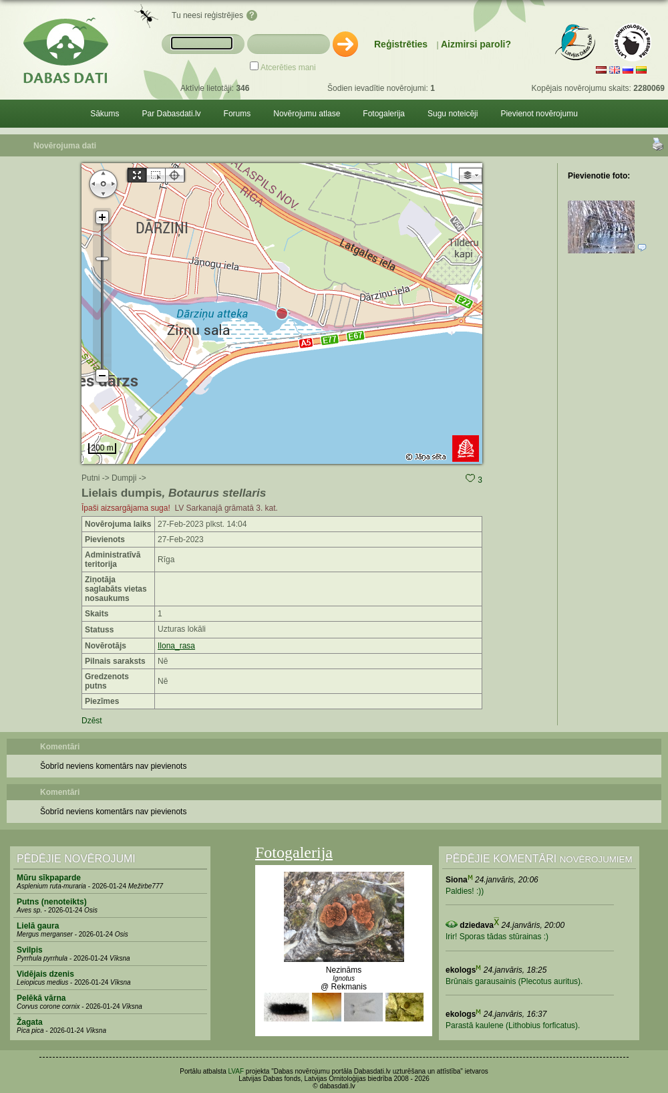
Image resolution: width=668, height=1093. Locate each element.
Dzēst (91, 720)
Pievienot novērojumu (538, 113)
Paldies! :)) (465, 891)
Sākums (104, 113)
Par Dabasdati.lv (171, 113)
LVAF (236, 1071)
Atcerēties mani (288, 67)
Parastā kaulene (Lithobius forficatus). (513, 1025)
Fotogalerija (384, 113)
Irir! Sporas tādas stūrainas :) (497, 936)
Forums (237, 113)
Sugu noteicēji (453, 113)
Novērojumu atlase (306, 113)
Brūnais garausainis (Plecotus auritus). (514, 981)
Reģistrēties (401, 44)
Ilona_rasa (176, 645)
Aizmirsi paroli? (476, 44)
